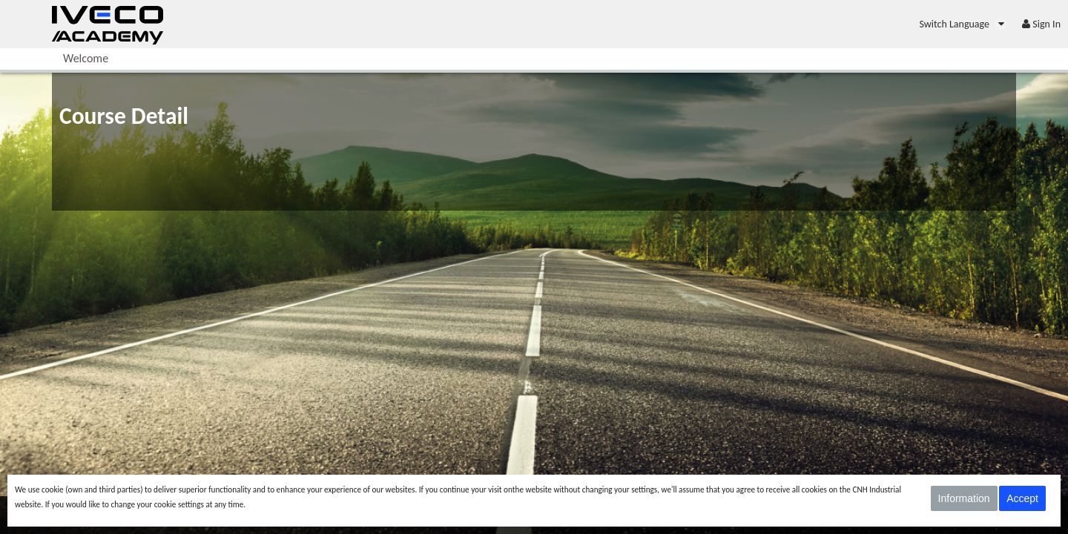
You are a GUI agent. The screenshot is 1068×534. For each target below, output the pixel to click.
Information (964, 498)
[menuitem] (963, 24)
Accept (1022, 498)
